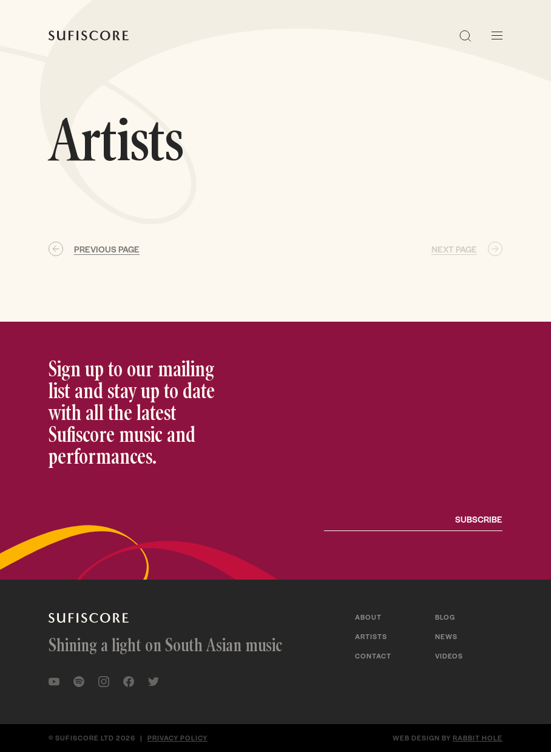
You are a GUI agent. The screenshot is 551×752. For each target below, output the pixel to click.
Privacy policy (177, 737)
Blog (445, 616)
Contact (373, 655)
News (446, 636)
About (368, 616)
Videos (449, 655)
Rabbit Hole (477, 737)
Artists (371, 636)
